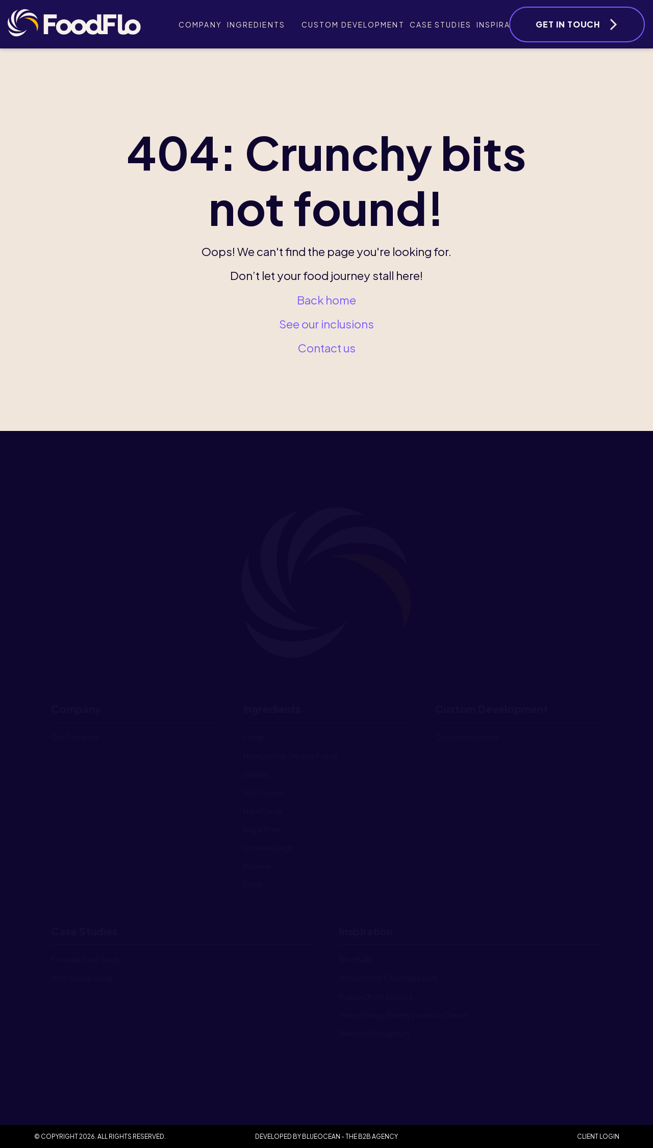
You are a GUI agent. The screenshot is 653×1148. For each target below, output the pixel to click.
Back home (326, 300)
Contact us (327, 348)
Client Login (598, 1136)
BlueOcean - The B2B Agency (350, 1136)
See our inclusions (326, 324)
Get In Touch (568, 24)
